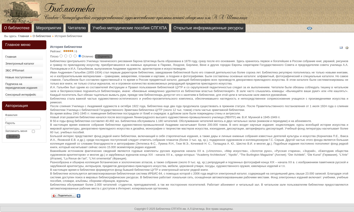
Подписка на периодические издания (21, 85)
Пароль (10, 123)
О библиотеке (17, 28)
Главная (23, 36)
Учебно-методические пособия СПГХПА (129, 28)
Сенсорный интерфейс (20, 94)
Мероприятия (48, 28)
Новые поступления (18, 77)
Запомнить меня (16, 131)
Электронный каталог (19, 63)
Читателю (77, 28)
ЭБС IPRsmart (14, 70)
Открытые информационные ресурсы (208, 28)
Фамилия (11, 115)
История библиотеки (66, 47)
